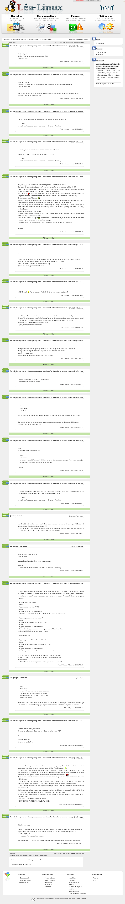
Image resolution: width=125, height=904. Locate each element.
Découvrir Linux (50, 878)
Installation (72, 878)
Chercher (43, 856)
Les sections (7, 39)
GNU (98, 0)
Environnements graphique (77, 893)
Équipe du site (25, 878)
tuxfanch (80, 111)
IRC (94, 880)
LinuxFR (87, 0)
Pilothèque (48, 887)
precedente (79, 39)
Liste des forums (21, 856)
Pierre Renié (79, 46)
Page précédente (67, 42)
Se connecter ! (100, 43)
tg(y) (81, 340)
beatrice (80, 758)
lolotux (81, 721)
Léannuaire (48, 882)
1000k (81, 177)
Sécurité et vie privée (75, 887)
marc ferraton (79, 440)
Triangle (80, 817)
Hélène (81, 282)
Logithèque (48, 884)
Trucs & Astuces (50, 880)
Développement (74, 891)
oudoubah (80, 583)
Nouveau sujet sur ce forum (105, 83)
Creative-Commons (81, 898)
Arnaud (81, 245)
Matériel (71, 889)
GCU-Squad (93, 0)
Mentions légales (25, 880)
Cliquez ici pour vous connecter (21, 864)
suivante (86, 39)
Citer (52, 67)
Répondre (46, 67)
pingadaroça (79, 308)
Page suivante (80, 42)
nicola (81, 74)
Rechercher (99, 55)
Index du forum (34, 856)
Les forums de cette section (19, 39)
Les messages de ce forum (35, 39)
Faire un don (24, 882)
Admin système (74, 882)
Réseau (71, 884)
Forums (95, 878)
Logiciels (71, 880)
